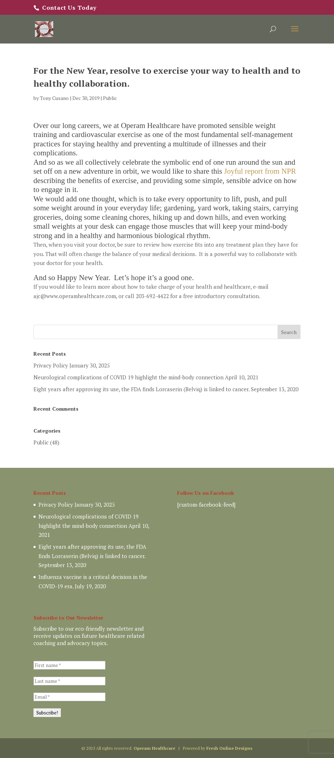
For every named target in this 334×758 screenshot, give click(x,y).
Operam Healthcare (154, 748)
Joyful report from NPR (260, 171)
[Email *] (69, 697)
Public (110, 98)
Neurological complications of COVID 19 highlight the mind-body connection (128, 377)
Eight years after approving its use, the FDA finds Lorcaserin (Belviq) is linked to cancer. (141, 389)
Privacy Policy (50, 365)
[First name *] (69, 665)
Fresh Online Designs (229, 748)
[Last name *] (69, 681)
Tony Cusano (54, 98)
